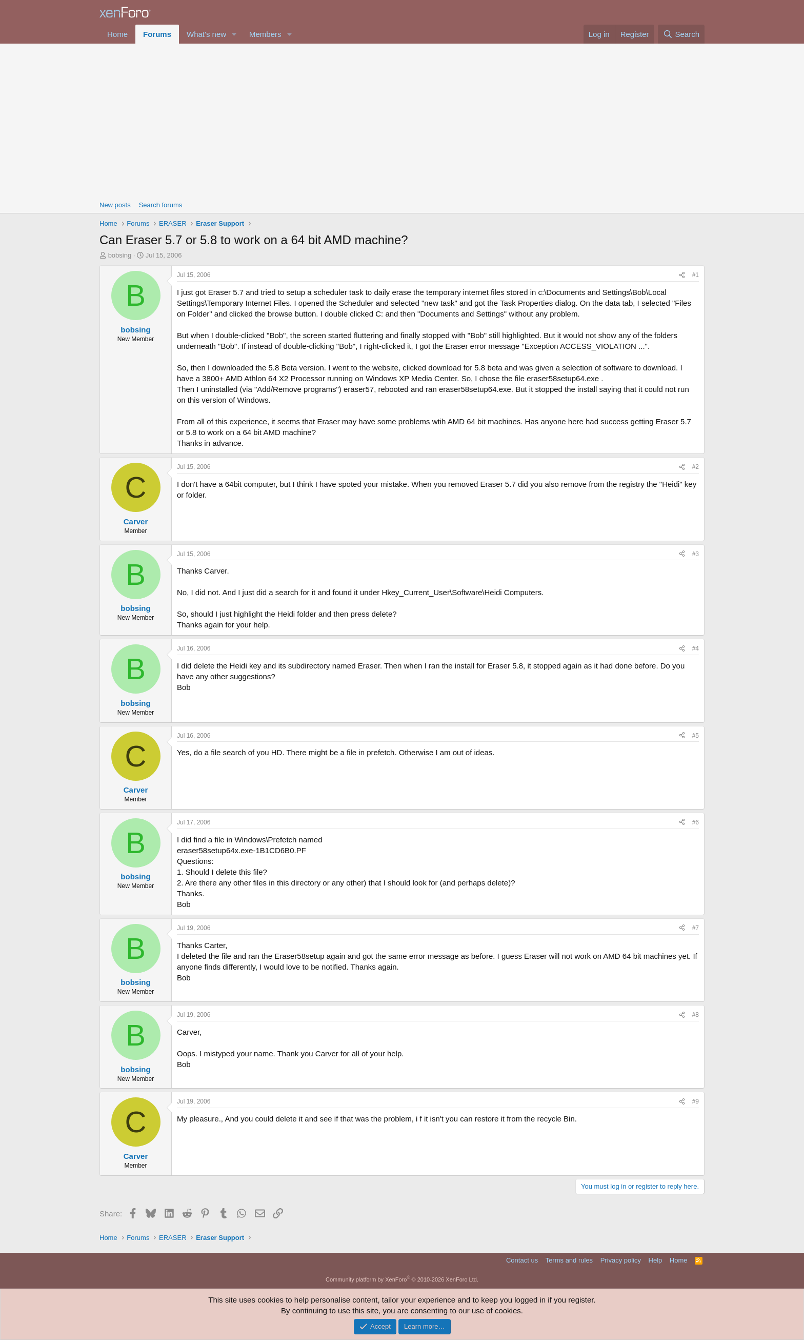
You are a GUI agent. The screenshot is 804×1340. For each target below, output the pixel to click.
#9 (695, 1101)
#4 (695, 648)
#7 (695, 928)
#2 (695, 466)
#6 (695, 822)
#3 (695, 554)
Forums (157, 34)
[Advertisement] (402, 120)
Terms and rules (569, 1260)
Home (117, 34)
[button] (234, 34)
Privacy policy (620, 1260)
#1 (695, 275)
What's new (206, 34)
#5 (695, 735)
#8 (695, 1014)
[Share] (682, 275)
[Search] (681, 34)
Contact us (522, 1260)
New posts (115, 205)
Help (655, 1260)
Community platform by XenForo (402, 1279)
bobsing (120, 255)
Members (265, 34)
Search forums (161, 205)
